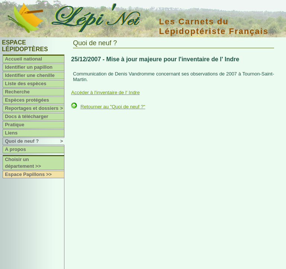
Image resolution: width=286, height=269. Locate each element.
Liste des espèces (25, 83)
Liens (11, 133)
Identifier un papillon (29, 67)
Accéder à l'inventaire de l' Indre (105, 92)
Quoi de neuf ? (34, 141)
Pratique (14, 124)
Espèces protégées (27, 100)
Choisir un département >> (23, 163)
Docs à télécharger (26, 116)
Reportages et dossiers (34, 108)
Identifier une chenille (30, 75)
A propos (15, 149)
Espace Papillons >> (28, 174)
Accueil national (23, 59)
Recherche (17, 92)
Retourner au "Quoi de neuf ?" (112, 106)
